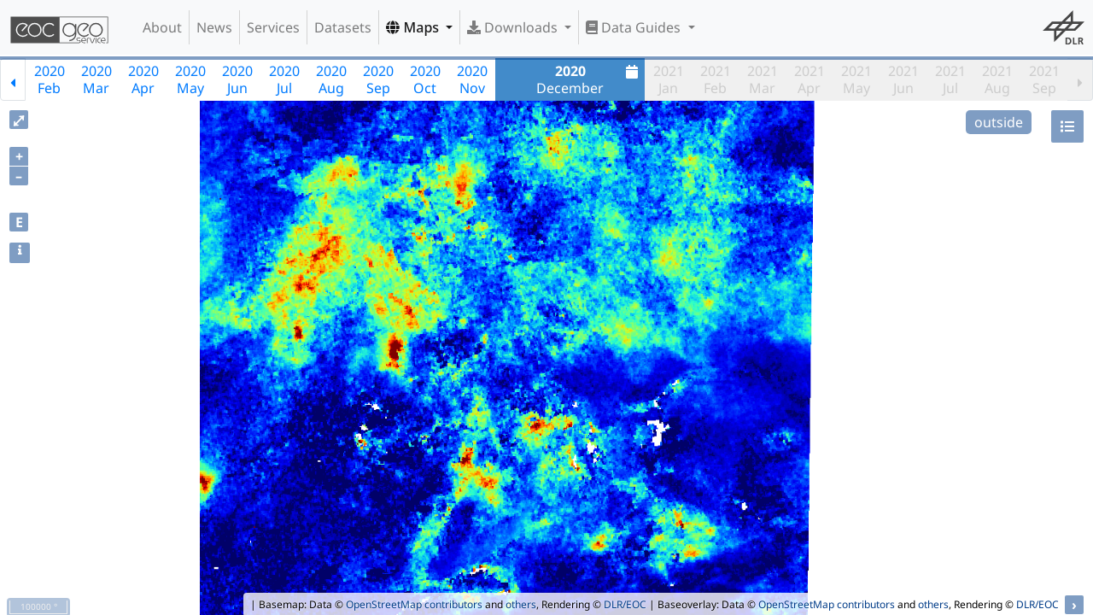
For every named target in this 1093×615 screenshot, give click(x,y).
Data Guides (635, 27)
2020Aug (331, 79)
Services (273, 27)
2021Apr (809, 79)
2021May (856, 79)
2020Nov (472, 79)
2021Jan (668, 79)
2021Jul (950, 79)
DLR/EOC (625, 604)
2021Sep (1044, 79)
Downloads (514, 27)
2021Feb (715, 79)
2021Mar (762, 79)
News (214, 27)
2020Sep (378, 79)
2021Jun (903, 79)
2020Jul (284, 79)
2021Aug (997, 79)
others (521, 604)
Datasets (342, 27)
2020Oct (425, 79)
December (589, 79)
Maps (414, 27)
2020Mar (96, 79)
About (162, 27)
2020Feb (49, 79)
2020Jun (237, 79)
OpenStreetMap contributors (414, 604)
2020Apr (143, 79)
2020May (190, 79)
